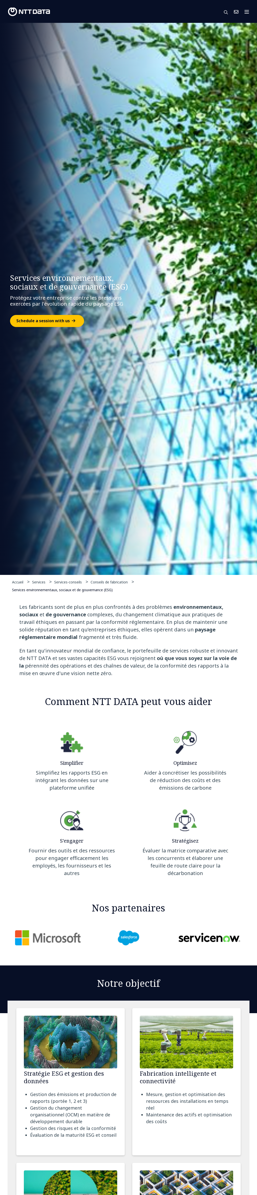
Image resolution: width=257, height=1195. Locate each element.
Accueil (17, 582)
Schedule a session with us (43, 320)
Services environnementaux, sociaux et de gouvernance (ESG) (62, 589)
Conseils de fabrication (109, 582)
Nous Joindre (236, 12)
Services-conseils (68, 582)
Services (38, 582)
